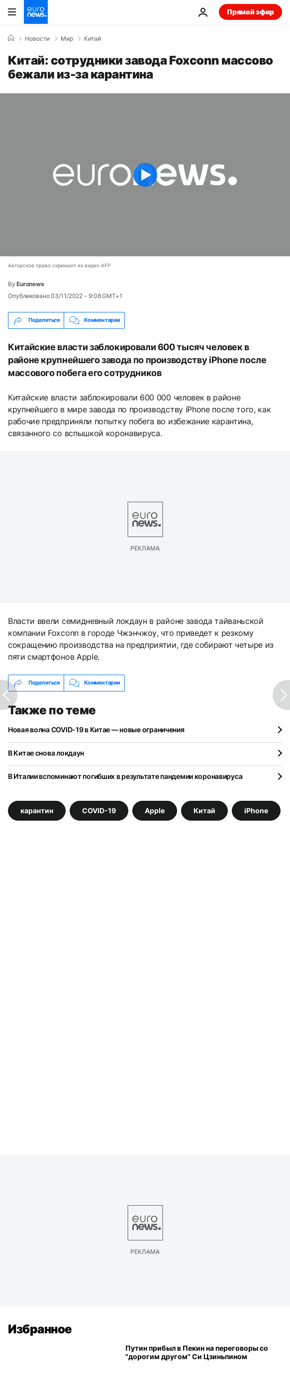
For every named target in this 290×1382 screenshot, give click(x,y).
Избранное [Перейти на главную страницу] (40, 1329)
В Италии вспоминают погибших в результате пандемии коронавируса (125, 776)
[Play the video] (145, 174)
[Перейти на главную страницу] (36, 12)
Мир (67, 39)
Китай (92, 39)
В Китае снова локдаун (46, 753)
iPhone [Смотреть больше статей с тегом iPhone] (256, 810)
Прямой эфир (250, 11)
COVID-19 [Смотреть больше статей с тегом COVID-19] (99, 810)
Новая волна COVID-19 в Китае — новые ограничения (96, 729)
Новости (37, 39)
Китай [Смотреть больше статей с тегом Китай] (204, 810)
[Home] (11, 38)
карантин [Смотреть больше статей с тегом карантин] (36, 810)
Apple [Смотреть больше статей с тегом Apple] (155, 810)
